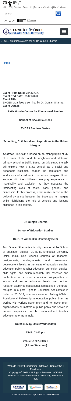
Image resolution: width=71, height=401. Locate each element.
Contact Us (27, 7)
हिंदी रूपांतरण (31, 20)
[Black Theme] (18, 20)
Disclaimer (31, 366)
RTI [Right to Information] (10, 7)
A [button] (13, 20)
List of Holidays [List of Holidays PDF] (59, 7)
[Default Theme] (24, 20)
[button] (64, 31)
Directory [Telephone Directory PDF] (17, 7)
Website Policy (15, 366)
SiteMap (43, 366)
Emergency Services (42, 7)
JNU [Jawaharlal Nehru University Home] (5, 7)
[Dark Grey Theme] (21, 20)
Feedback (35, 369)
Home (6, 62)
